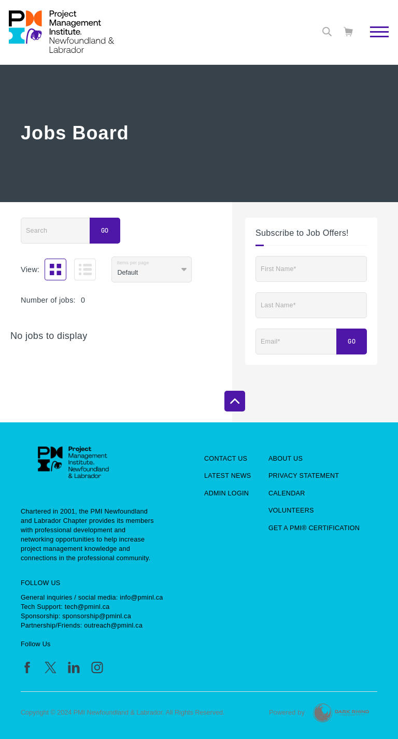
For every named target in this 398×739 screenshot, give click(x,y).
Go (105, 230)
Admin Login (226, 493)
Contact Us (225, 458)
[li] (73, 667)
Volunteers (291, 510)
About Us (285, 458)
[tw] (50, 667)
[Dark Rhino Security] (341, 712)
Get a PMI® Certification (314, 528)
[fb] (27, 667)
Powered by (287, 712)
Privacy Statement (303, 475)
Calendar (286, 493)
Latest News (227, 475)
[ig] (97, 667)
